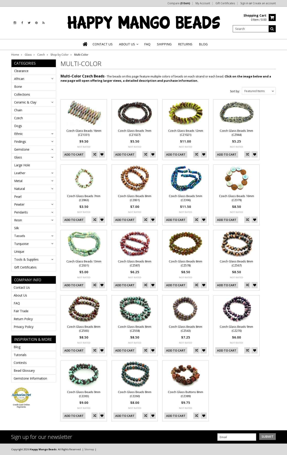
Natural (19, 189)
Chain (18, 110)
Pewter (19, 204)
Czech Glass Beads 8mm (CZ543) (185, 329)
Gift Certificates (225, 3)
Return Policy (23, 319)
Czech (41, 55)
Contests (20, 362)
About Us (20, 295)
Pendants (21, 212)
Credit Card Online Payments (21, 406)
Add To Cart (74, 154)
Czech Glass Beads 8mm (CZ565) (83, 329)
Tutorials (20, 355)
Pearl (18, 196)
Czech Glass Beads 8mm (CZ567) (236, 263)
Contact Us (22, 287)
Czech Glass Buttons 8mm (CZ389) (185, 394)
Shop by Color (59, 55)
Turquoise (21, 244)
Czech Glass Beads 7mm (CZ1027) (134, 133)
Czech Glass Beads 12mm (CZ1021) (185, 133)
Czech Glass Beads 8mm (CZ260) (134, 394)
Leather (19, 173)
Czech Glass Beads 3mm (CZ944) (236, 133)
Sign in (244, 3)
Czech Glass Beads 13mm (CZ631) (83, 263)
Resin (18, 220)
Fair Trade (21, 311)
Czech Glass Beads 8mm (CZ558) (134, 329)
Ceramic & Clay (25, 102)
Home (15, 55)
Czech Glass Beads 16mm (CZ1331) (83, 133)
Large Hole (22, 165)
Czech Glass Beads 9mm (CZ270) (236, 329)
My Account (203, 3)
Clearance (21, 71)
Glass (28, 55)
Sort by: (235, 91)
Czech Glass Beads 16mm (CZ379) (236, 198)
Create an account (264, 3)
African (19, 79)
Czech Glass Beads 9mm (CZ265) (83, 394)
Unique (19, 251)
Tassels (19, 236)
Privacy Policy (23, 327)
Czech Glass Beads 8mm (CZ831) (134, 198)
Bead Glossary (24, 370)
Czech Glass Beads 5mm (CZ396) (185, 198)
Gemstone (21, 149)
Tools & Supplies (26, 259)
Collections (22, 94)
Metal (18, 181)
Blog (17, 347)
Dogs (18, 126)
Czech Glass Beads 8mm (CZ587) (134, 263)
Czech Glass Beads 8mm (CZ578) (185, 263)
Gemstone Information (30, 378)
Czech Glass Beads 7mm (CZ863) (83, 198)
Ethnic (18, 134)
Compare (178, 3)
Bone (18, 86)
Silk (16, 228)
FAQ (17, 303)
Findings (20, 141)
